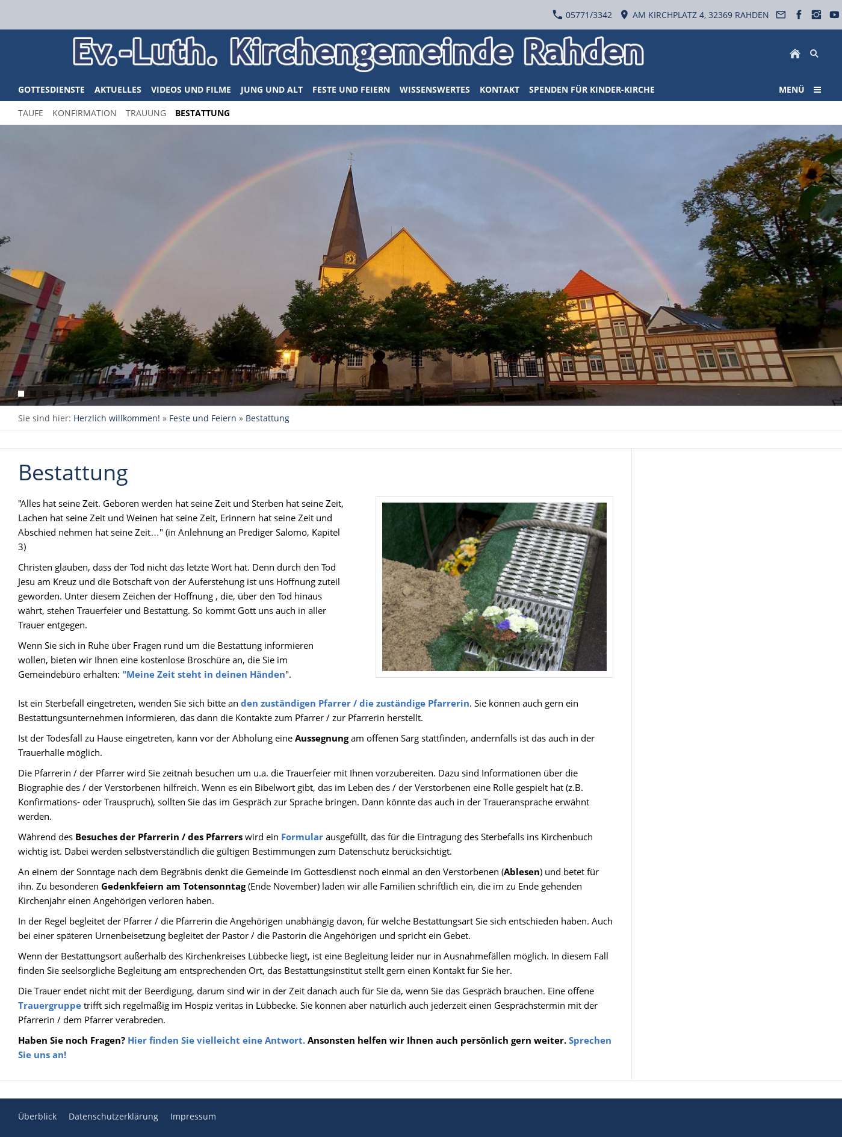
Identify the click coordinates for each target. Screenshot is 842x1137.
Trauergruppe (49, 1005)
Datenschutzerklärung (113, 1116)
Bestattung (267, 418)
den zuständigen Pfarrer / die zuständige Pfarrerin (355, 703)
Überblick (37, 1116)
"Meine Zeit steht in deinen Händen (203, 674)
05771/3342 (582, 14)
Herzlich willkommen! (116, 418)
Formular (303, 837)
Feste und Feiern (203, 418)
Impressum (193, 1116)
